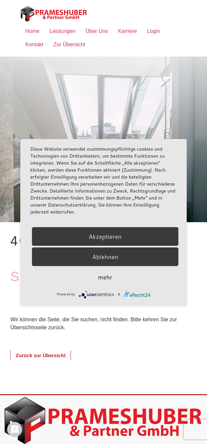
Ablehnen (105, 256)
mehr (105, 277)
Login (153, 31)
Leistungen (63, 31)
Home (32, 31)
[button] (40, 355)
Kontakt (34, 44)
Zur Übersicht (69, 44)
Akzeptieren (105, 236)
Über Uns (97, 31)
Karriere (127, 31)
